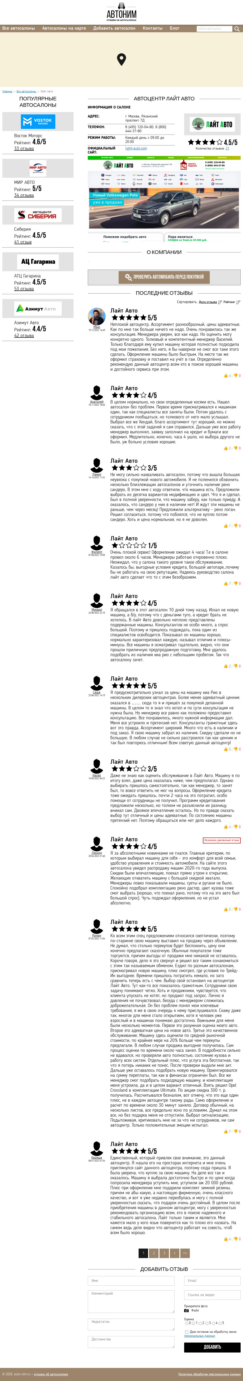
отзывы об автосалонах (51, 1374)
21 (227, 148)
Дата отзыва (208, 302)
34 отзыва (24, 195)
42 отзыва (24, 335)
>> (185, 1253)
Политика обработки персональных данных (209, 1374)
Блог (174, 28)
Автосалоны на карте (64, 28)
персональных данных (199, 1336)
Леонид (97, 853)
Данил (96, 474)
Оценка (189, 1319)
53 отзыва (24, 289)
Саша (96, 692)
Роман (96, 935)
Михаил (97, 609)
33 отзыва (24, 148)
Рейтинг (229, 302)
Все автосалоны (18, 28)
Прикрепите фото (196, 1306)
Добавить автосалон (114, 28)
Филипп (96, 552)
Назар (97, 775)
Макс (96, 327)
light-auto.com (136, 148)
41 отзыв (23, 242)
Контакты (153, 28)
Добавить (212, 1347)
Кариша (96, 1157)
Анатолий (96, 401)
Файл (195, 1310)
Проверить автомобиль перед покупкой (164, 277)
